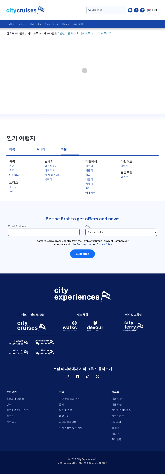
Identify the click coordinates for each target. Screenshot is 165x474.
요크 (11, 170)
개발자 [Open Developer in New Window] (115, 433)
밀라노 (89, 175)
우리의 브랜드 (51, 24)
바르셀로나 (51, 166)
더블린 (124, 166)
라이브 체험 (78, 24)
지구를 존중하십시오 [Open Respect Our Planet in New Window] (17, 410)
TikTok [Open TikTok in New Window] (87, 376)
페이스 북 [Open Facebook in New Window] (77, 376)
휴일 (39, 24)
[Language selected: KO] (152, 10)
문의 (61, 404)
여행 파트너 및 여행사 (70, 427)
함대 (32, 24)
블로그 (10, 416)
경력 (8, 404)
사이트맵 (116, 422)
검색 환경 (95, 10)
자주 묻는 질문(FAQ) (70, 398)
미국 (12, 149)
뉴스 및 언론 (65, 410)
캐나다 (40, 149)
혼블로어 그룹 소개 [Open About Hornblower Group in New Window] (16, 398)
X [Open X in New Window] (97, 376)
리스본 (124, 177)
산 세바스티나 (53, 175)
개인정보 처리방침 (121, 410)
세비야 (48, 179)
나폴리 (89, 179)
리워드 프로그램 (67, 422)
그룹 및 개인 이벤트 (17, 24)
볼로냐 (89, 166)
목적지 (65, 24)
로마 (88, 188)
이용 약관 (116, 398)
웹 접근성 (116, 427)
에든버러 (14, 175)
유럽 (64, 149)
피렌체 (89, 170)
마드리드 (50, 170)
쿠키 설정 (116, 439)
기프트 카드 (117, 416)
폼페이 (89, 183)
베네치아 (90, 192)
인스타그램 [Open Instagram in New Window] (67, 376)
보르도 (13, 187)
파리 (11, 191)
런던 (11, 166)
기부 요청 (11, 422)
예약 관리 (64, 416)
